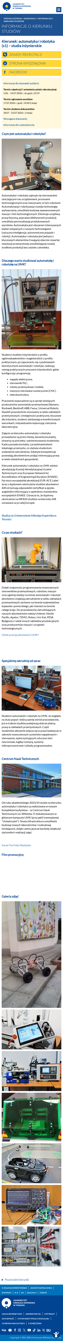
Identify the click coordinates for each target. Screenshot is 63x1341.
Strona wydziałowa (27, 63)
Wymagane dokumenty (15, 118)
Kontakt (6, 1292)
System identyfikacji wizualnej (33, 1319)
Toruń (43, 1292)
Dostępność (8, 1319)
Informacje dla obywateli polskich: (21, 83)
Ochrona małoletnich (13, 1323)
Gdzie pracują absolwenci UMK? (20, 634)
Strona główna (13, 18)
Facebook (18, 72)
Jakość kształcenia (41, 1288)
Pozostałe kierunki (17, 1279)
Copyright (49, 1314)
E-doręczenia (34, 1323)
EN (22, 1292)
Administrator (33, 1314)
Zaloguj (31, 1292)
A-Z (16, 1292)
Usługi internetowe (12, 1314)
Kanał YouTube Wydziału (16, 845)
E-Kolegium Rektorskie (14, 1288)
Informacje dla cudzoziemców (18, 124)
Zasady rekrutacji (25, 54)
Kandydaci (30, 18)
